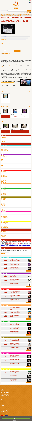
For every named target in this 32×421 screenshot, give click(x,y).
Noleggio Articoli (4, 396)
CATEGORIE (2, 143)
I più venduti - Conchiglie (5, 289)
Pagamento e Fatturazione (5, 395)
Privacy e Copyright (4, 410)
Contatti (25, 12)
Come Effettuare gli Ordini (5, 394)
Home (2, 14)
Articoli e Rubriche (3, 232)
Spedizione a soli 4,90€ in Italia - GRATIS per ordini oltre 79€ (13, 17)
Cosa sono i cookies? (16, 420)
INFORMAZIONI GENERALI (4, 240)
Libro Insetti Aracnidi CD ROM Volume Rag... (6, 114)
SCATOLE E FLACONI (4, 36)
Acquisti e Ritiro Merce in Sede (6, 397)
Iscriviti (3, 253)
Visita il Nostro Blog (4, 231)
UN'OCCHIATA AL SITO (4, 135)
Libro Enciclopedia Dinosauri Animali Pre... (5, 129)
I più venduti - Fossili (4, 337)
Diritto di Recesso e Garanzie (6, 407)
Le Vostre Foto (3, 236)
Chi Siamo (3, 388)
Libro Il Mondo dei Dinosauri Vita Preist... (5, 99)
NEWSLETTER (3, 248)
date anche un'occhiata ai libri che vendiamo (7, 82)
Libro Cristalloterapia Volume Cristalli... (24, 114)
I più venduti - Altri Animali (5, 321)
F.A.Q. (2, 389)
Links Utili (2, 237)
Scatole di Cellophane (9, 65)
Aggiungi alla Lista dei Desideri (5, 53)
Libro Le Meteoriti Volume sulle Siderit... (14, 114)
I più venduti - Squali (4, 305)
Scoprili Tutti (29, 270)
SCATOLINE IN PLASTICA (4, 38)
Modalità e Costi (4, 401)
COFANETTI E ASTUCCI (4, 39)
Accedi (22, 12)
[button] (1, 113)
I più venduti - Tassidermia (5, 353)
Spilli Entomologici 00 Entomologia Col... (14, 129)
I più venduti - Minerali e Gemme (6, 257)
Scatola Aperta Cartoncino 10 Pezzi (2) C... (24, 129)
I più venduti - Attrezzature (5, 369)
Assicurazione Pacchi (4, 402)
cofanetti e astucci (6, 14)
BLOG (27, 12)
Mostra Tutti (28, 91)
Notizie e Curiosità (3, 234)
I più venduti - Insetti (4, 273)
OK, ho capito (16, 418)
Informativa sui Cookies (5, 411)
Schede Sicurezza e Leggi (4, 235)
